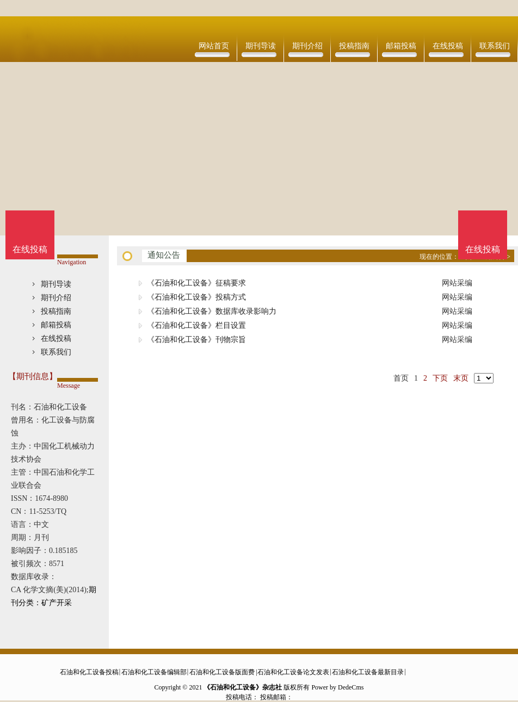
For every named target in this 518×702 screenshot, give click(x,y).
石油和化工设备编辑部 (154, 672)
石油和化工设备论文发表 (293, 672)
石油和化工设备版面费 (222, 672)
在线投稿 (448, 46)
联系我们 (494, 46)
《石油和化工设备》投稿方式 (196, 297)
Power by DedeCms (337, 687)
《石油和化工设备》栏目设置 (196, 325)
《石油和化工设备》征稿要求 (196, 283)
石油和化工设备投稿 (89, 672)
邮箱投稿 (401, 46)
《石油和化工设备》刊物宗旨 (196, 340)
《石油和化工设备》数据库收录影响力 (211, 311)
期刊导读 (260, 46)
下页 (440, 378)
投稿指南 (354, 46)
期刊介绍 (307, 46)
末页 (460, 378)
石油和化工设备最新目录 (368, 672)
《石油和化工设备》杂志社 (242, 687)
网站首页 (214, 46)
